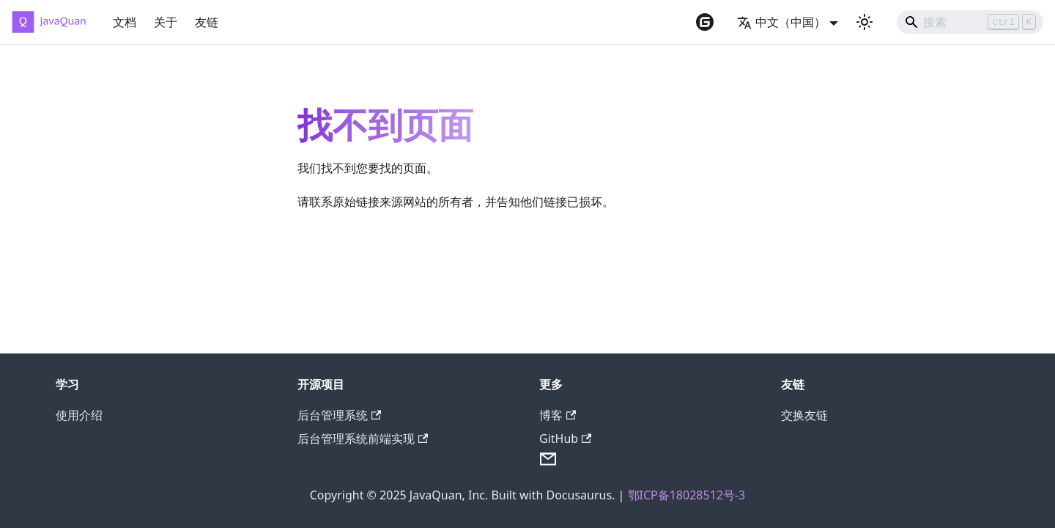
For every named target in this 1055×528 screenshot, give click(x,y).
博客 (557, 415)
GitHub (565, 438)
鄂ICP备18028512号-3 (687, 495)
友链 (206, 22)
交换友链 (804, 415)
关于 (165, 22)
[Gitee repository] (704, 22)
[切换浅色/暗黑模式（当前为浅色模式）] (864, 22)
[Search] (970, 22)
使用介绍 (79, 415)
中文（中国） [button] (781, 22)
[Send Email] (548, 463)
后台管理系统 (339, 415)
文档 (124, 22)
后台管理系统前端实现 (362, 438)
